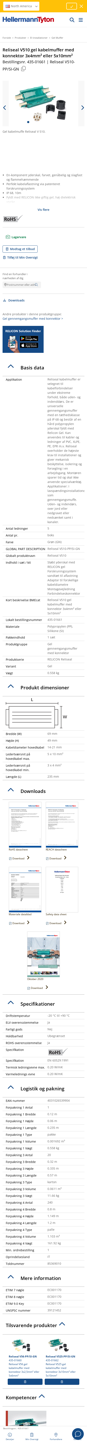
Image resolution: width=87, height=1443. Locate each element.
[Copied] (23, 68)
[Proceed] (71, 6)
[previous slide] (5, 107)
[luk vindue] (81, 6)
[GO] (72, 20)
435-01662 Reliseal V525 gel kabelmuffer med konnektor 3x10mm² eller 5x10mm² (62, 1357)
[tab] (43, 367)
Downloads (14, 300)
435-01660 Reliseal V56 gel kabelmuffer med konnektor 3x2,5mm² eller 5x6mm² (25, 1357)
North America (22, 6)
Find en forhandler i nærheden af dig (15, 276)
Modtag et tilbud (20, 249)
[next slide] (82, 107)
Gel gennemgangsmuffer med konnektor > (33, 319)
